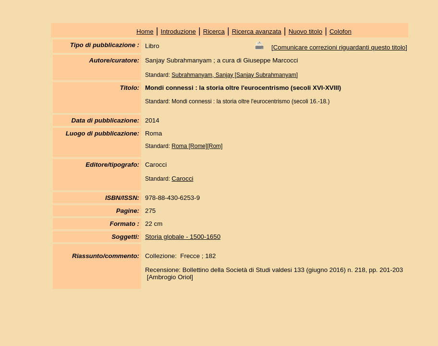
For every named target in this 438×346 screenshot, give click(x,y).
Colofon (340, 31)
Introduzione (178, 31)
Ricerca (214, 31)
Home (145, 31)
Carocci (182, 178)
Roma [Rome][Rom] (196, 146)
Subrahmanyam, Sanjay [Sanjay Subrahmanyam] (234, 75)
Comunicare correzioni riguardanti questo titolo (339, 47)
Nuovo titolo (305, 31)
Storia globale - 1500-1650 (182, 236)
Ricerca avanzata (256, 31)
